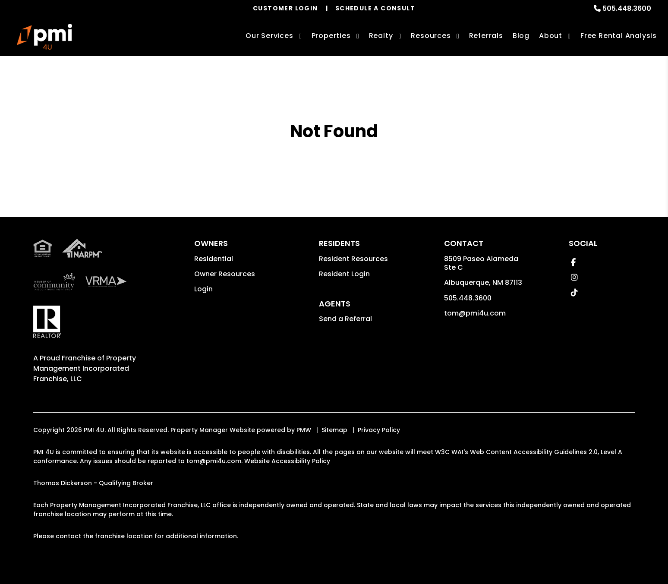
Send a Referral (345, 319)
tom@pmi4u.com (475, 313)
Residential (213, 259)
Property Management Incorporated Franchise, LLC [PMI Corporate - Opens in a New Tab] (84, 368)
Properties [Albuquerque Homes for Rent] (331, 36)
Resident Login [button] (344, 274)
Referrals (486, 36)
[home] (44, 37)
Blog (521, 36)
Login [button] (203, 289)
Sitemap (334, 430)
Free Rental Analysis (618, 36)
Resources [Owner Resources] (431, 36)
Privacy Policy (379, 430)
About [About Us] (550, 36)
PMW (303, 430)
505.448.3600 (626, 8)
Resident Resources (353, 259)
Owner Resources (224, 274)
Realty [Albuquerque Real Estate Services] (381, 36)
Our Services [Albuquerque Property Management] (269, 36)
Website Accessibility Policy (287, 461)
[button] (573, 262)
